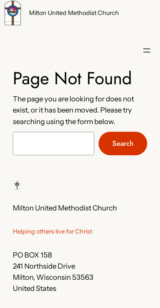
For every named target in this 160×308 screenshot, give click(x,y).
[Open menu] (147, 50)
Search (123, 143)
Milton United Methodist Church (74, 13)
